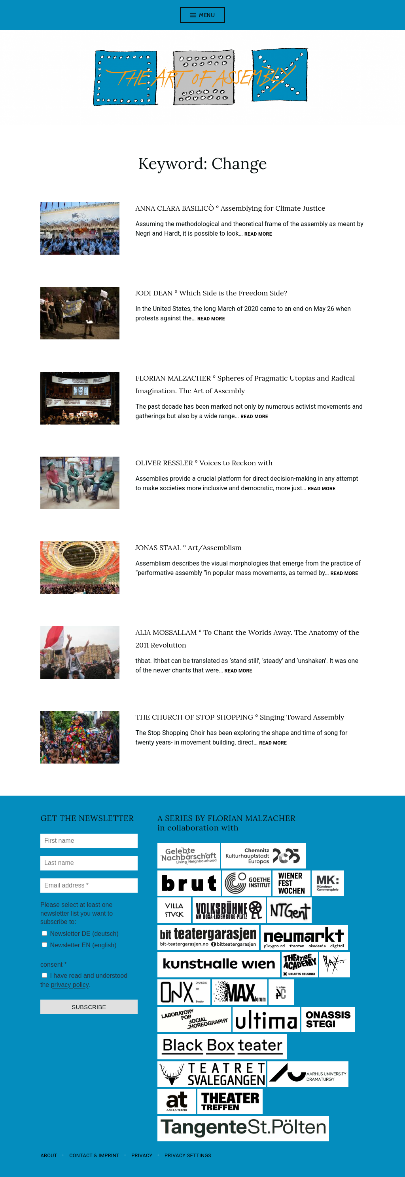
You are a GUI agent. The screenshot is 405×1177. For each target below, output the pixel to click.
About (48, 1155)
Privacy (141, 1155)
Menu (207, 15)
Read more (258, 234)
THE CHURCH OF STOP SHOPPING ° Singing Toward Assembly (239, 717)
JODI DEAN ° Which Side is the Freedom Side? (211, 292)
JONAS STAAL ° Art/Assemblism (188, 547)
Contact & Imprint (94, 1155)
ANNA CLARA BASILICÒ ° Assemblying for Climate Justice (230, 208)
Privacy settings (188, 1155)
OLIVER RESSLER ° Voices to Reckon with (204, 462)
